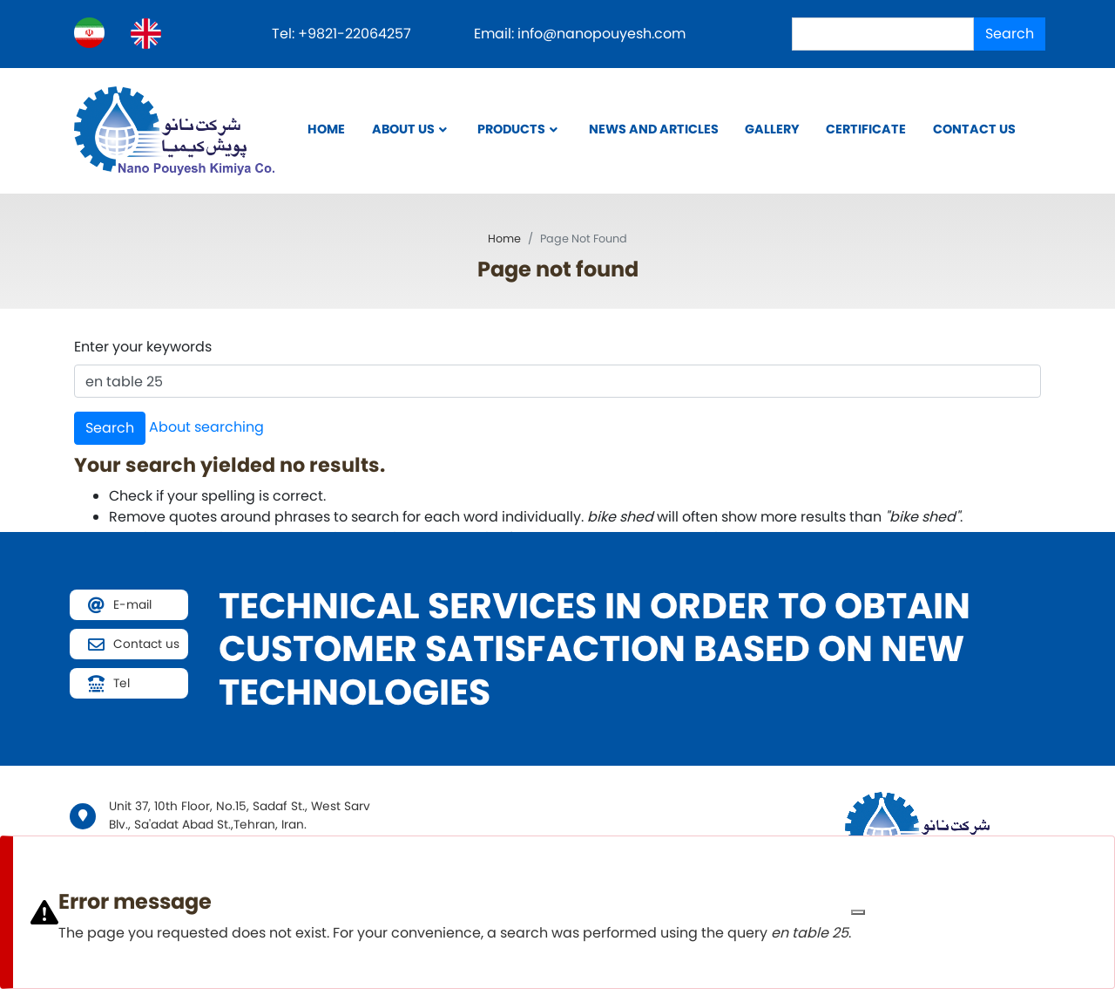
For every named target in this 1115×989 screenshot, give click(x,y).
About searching (206, 427)
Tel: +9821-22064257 (343, 34)
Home (326, 129)
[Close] (858, 912)
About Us (403, 129)
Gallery (772, 129)
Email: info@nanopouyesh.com (580, 34)
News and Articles (654, 129)
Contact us (974, 129)
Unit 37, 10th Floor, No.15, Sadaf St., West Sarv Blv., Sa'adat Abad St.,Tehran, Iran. (239, 815)
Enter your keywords (143, 347)
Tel (121, 683)
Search (1009, 34)
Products (511, 129)
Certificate (866, 129)
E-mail (132, 605)
